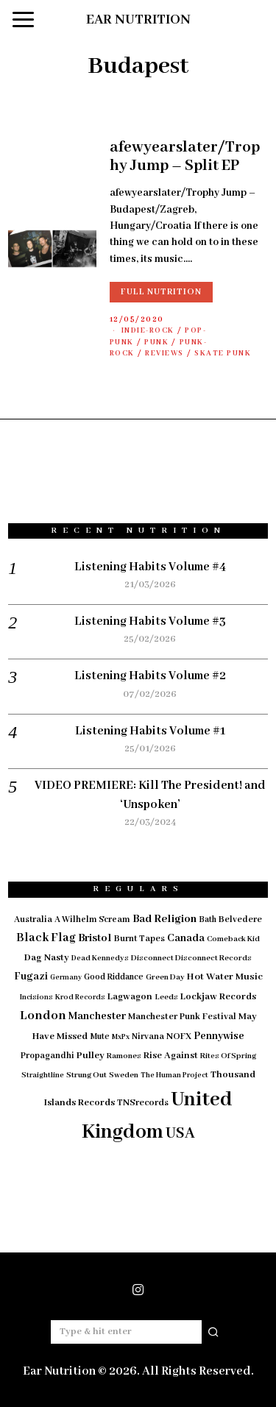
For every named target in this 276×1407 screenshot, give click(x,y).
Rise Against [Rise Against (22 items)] (171, 1055)
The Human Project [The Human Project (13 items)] (174, 1075)
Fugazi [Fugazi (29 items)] (31, 976)
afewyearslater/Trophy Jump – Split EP (185, 157)
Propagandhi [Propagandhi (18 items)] (47, 1055)
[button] (214, 1331)
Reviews (164, 353)
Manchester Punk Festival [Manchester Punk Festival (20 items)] (182, 1017)
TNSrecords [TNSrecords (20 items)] (143, 1103)
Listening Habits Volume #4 (150, 567)
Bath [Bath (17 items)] (207, 919)
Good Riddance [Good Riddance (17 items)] (114, 976)
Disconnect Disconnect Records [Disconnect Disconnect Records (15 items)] (191, 958)
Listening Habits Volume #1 (150, 731)
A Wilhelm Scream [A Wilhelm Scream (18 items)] (92, 919)
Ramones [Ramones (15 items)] (124, 1056)
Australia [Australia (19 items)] (33, 919)
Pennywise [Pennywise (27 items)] (219, 1036)
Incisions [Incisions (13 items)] (36, 997)
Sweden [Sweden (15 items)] (123, 1075)
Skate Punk (222, 353)
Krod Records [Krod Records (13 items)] (80, 997)
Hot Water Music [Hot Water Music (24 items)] (225, 977)
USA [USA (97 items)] (180, 1134)
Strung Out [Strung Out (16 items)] (86, 1075)
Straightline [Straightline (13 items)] (42, 1075)
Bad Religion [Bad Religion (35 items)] (164, 919)
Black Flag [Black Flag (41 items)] (46, 938)
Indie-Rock (147, 331)
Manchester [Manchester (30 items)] (97, 1016)
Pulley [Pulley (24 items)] (91, 1055)
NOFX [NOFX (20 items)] (178, 1037)
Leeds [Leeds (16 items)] (166, 997)
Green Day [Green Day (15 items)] (165, 977)
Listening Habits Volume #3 (150, 621)
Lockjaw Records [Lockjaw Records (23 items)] (218, 996)
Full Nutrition (161, 291)
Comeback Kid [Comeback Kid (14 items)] (233, 939)
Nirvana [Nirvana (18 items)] (148, 1036)
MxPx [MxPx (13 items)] (121, 1037)
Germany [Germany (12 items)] (66, 977)
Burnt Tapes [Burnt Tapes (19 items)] (139, 938)
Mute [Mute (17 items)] (100, 1036)
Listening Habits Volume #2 (150, 676)
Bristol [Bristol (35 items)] (95, 938)
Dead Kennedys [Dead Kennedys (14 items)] (100, 958)
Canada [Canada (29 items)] (186, 938)
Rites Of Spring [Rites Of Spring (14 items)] (228, 1056)
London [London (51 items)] (43, 1015)
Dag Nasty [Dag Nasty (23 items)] (46, 957)
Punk (156, 342)
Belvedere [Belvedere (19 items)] (240, 919)
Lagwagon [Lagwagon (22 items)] (129, 996)
